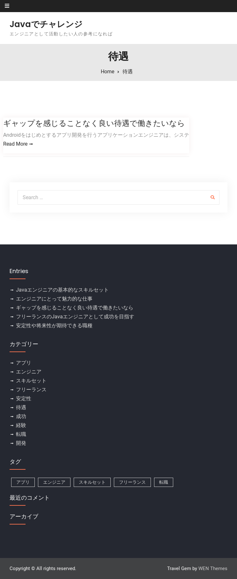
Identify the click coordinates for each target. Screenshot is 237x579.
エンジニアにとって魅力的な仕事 (54, 299)
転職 (21, 434)
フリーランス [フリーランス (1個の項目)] (132, 482)
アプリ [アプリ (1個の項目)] (23, 482)
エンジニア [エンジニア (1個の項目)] (54, 482)
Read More (15, 144)
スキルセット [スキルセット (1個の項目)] (92, 482)
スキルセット (31, 381)
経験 (21, 425)
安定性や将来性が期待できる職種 (54, 325)
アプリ (23, 363)
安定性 (23, 398)
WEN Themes (212, 568)
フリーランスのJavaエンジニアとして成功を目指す (75, 317)
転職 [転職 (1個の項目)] (163, 482)
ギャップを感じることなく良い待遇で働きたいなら (94, 123)
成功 (21, 416)
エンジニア (28, 372)
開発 (21, 443)
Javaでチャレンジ (46, 24)
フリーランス (31, 390)
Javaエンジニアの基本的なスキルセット (62, 290)
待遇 (21, 407)
